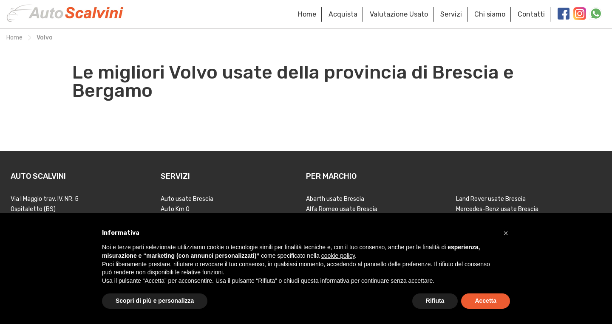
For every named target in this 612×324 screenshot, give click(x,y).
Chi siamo (489, 14)
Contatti (531, 14)
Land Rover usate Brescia (491, 199)
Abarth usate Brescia (335, 199)
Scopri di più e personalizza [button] (155, 300)
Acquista (343, 14)
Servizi (451, 14)
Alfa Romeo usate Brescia (341, 209)
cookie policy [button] (338, 255)
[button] (506, 233)
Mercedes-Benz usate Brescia (497, 209)
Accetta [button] (485, 300)
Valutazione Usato (399, 14)
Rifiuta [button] (435, 300)
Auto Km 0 (175, 209)
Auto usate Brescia (187, 199)
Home (307, 14)
